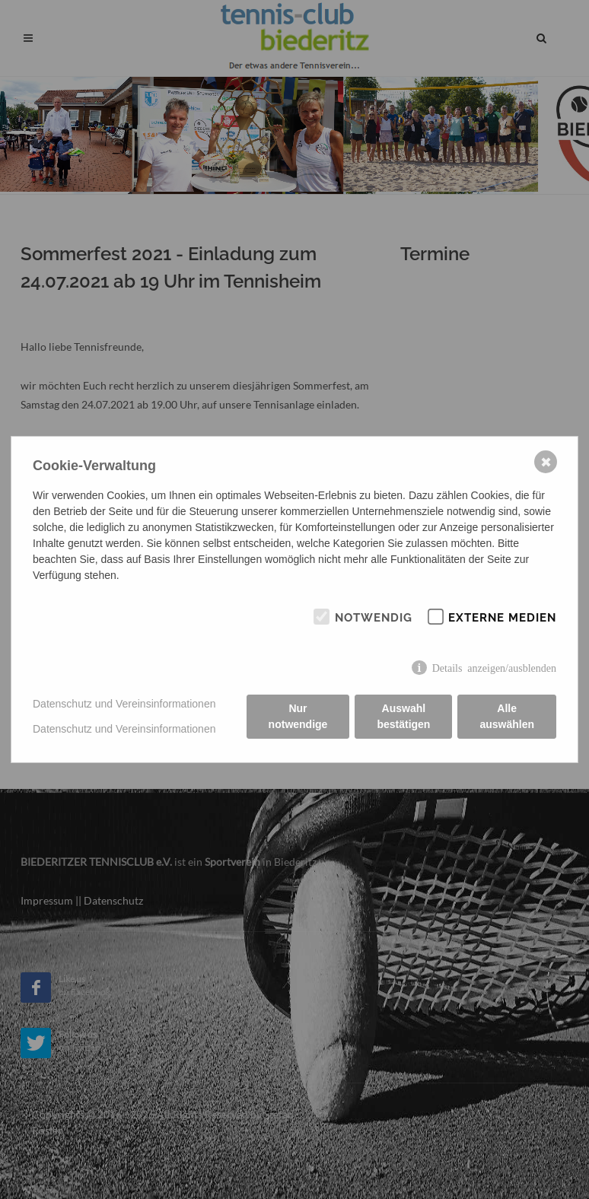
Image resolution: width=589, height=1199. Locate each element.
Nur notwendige (298, 716)
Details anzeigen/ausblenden (494, 667)
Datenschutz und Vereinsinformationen (124, 704)
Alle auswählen (506, 716)
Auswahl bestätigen (403, 716)
